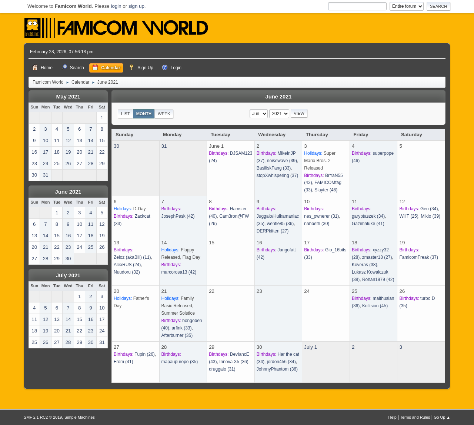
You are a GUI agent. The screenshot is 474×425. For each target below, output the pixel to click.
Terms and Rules (415, 417)
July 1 (310, 347)
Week (164, 113)
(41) (368, 223)
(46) (325, 190)
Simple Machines (79, 417)
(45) (375, 305)
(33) (274, 168)
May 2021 (68, 97)
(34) (368, 216)
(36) (280, 223)
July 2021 (68, 275)
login (116, 6)
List (125, 113)
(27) (273, 231)
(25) (408, 216)
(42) (178, 216)
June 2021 (68, 192)
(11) (132, 257)
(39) (282, 160)
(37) (277, 175)
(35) (177, 335)
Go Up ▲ (442, 417)
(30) (316, 223)
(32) (127, 272)
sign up (136, 6)
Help (392, 417)
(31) (321, 216)
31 (164, 146)
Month (144, 113)
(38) (364, 264)
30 (116, 146)
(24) (127, 264)
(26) (145, 354)
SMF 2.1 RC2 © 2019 (43, 417)
